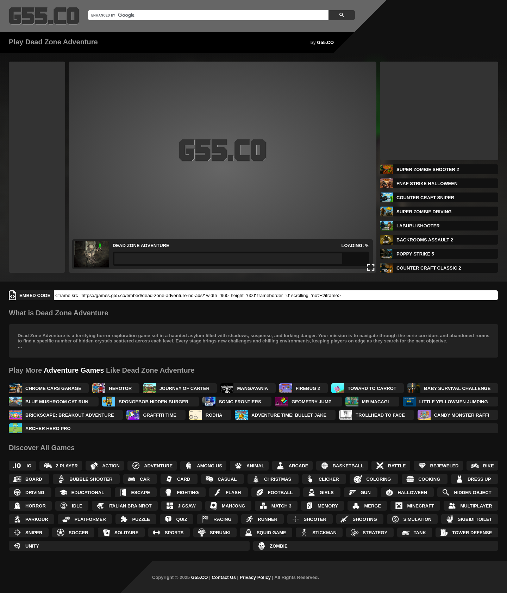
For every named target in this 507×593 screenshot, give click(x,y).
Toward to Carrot (372, 388)
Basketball (348, 465)
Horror (35, 506)
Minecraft (420, 506)
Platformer (90, 519)
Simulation (417, 519)
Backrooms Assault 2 (424, 239)
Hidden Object (472, 492)
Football (280, 492)
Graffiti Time (159, 415)
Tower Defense (472, 532)
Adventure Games (74, 370)
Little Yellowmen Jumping (453, 401)
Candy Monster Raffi (461, 415)
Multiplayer (476, 506)
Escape (140, 492)
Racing (222, 519)
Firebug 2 (308, 388)
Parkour (36, 519)
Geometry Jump (311, 401)
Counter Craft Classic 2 (428, 268)
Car (145, 479)
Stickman (324, 532)
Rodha (214, 415)
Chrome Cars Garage (53, 388)
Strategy (375, 532)
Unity (32, 546)
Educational (88, 492)
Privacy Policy (255, 577)
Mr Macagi (375, 401)
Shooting (365, 519)
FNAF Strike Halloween (426, 183)
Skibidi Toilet (475, 519)
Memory (328, 506)
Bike (488, 465)
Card (183, 479)
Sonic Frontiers (240, 401)
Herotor (120, 388)
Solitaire (126, 532)
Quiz (181, 519)
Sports (174, 532)
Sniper (33, 532)
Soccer (78, 532)
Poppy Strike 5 (415, 254)
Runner (267, 519)
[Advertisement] (37, 167)
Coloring (378, 479)
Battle (397, 465)
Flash (233, 492)
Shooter (315, 519)
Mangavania (252, 388)
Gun (366, 492)
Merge (372, 506)
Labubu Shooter (418, 225)
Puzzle (141, 519)
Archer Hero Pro (48, 428)
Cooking (429, 479)
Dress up (479, 479)
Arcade (298, 465)
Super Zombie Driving (424, 211)
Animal (255, 465)
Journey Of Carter (184, 388)
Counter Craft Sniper (425, 197)
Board (33, 479)
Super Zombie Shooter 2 (427, 169)
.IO (28, 465)
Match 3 (281, 506)
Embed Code (34, 295)
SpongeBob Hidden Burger (153, 401)
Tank (420, 532)
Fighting (188, 492)
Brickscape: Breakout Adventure (69, 415)
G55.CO (325, 42)
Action (111, 465)
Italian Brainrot (130, 506)
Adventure (158, 465)
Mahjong (233, 506)
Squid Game (271, 532)
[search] (207, 15)
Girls (327, 492)
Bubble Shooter (90, 479)
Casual (227, 479)
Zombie (279, 546)
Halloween (412, 492)
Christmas (277, 479)
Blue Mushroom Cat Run (56, 401)
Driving (34, 492)
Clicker (329, 479)
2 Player (67, 465)
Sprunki (220, 532)
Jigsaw (187, 506)
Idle (77, 506)
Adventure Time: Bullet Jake (288, 415)
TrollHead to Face (380, 415)
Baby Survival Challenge (457, 388)
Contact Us (224, 577)
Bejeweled (444, 465)
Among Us (209, 465)
